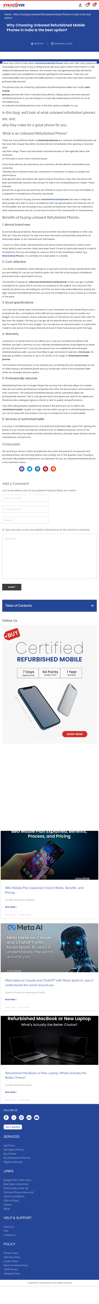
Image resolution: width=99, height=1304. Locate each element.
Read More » (11, 907)
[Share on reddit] (53, 469)
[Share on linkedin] (37, 469)
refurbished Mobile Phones (49, 63)
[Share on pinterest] (45, 469)
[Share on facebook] (21, 469)
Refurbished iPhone (12, 255)
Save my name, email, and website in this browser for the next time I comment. (48, 529)
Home (7, 14)
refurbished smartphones (55, 199)
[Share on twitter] (29, 469)
